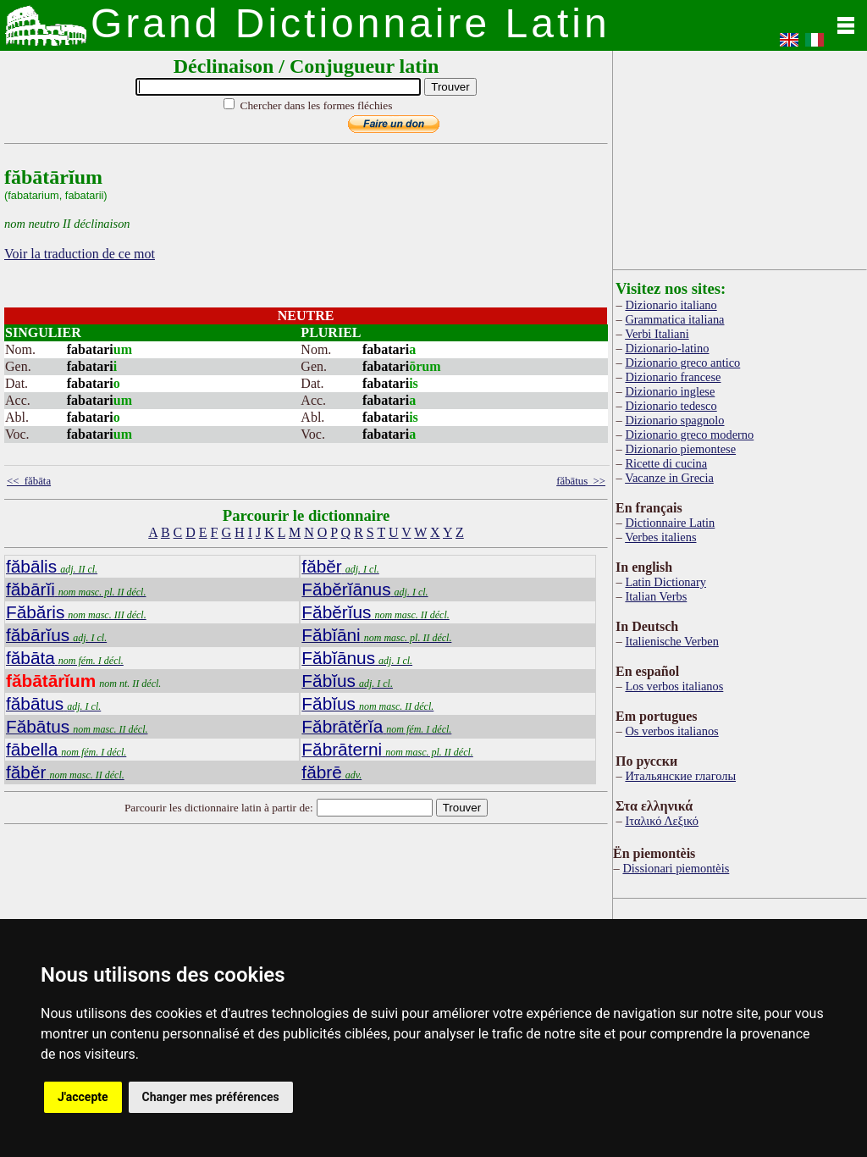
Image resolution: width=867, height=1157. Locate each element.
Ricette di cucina (666, 463)
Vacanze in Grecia (669, 477)
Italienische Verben (671, 641)
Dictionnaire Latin (670, 522)
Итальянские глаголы (680, 776)
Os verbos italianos (671, 731)
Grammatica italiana (674, 319)
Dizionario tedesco (670, 405)
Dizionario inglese (670, 391)
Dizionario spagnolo (674, 420)
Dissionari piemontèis (675, 868)
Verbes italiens (660, 537)
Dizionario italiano (670, 305)
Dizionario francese (673, 377)
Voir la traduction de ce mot (79, 253)
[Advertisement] (740, 157)
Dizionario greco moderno (689, 434)
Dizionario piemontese (680, 449)
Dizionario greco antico (682, 362)
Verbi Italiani (657, 333)
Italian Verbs (656, 596)
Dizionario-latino (667, 348)
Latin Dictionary (665, 582)
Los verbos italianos (674, 686)
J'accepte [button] (83, 1097)
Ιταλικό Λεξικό (662, 821)
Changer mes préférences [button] (210, 1097)
